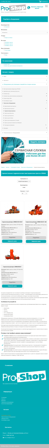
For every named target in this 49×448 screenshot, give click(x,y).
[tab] (24, 25)
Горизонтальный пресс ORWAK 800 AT (12, 266)
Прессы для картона (9, 115)
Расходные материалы (9, 125)
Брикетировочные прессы (10, 106)
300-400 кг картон (9, 42)
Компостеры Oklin (8, 98)
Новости (3, 398)
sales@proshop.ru (11, 437)
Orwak (6, 26)
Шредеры (6, 128)
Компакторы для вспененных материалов (13, 65)
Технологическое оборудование (12, 132)
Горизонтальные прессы (9, 110)
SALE (5, 76)
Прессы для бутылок (9, 113)
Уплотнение (7, 50)
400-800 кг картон (9, 45)
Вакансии (3, 400)
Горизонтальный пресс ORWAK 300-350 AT (12, 221)
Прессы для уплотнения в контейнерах (13, 122)
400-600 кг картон (9, 43)
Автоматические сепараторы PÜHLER (12, 88)
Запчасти (6, 80)
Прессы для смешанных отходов (11, 120)
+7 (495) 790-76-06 (10, 435)
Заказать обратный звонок (37, 7)
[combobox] (24, 193)
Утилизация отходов (6, 415)
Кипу (6, 55)
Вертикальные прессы (9, 108)
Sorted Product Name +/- (23, 181)
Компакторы (7, 64)
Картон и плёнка (8, 37)
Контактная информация (6, 403)
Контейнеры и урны (8, 100)
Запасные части (4, 418)
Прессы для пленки (8, 118)
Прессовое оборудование (9, 103)
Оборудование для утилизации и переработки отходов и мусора (20, 84)
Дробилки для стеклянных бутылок (11, 91)
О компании (3, 397)
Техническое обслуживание (7, 401)
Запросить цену (12, 241)
